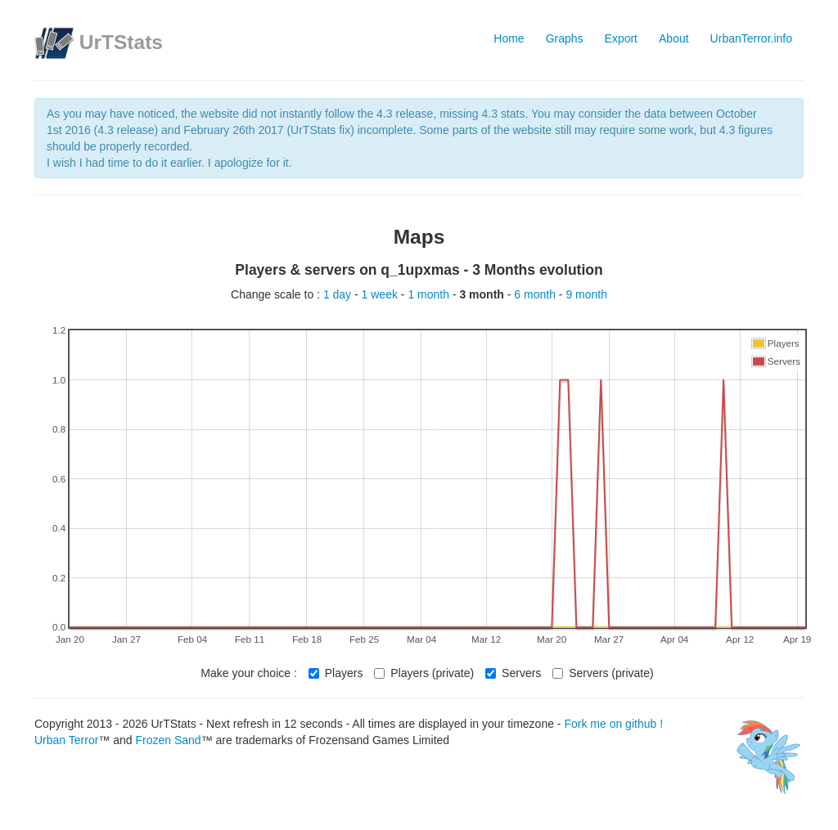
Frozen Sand (167, 740)
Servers (513, 673)
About (674, 38)
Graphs (564, 38)
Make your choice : (248, 673)
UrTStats (121, 42)
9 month (586, 294)
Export (621, 38)
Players (336, 673)
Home (508, 38)
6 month (536, 294)
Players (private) (424, 673)
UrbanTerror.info (751, 38)
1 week (381, 294)
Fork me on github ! (613, 723)
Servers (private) (602, 673)
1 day (338, 294)
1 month (430, 294)
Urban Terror (66, 740)
